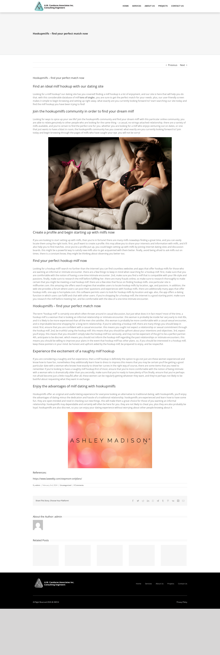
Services (148, 583)
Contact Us (182, 583)
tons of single (87, 97)
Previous (172, 65)
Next (182, 65)
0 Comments (79, 485)
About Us (159, 583)
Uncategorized (65, 485)
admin (37, 485)
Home (138, 583)
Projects (170, 583)
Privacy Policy (182, 602)
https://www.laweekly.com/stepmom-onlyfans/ (57, 478)
